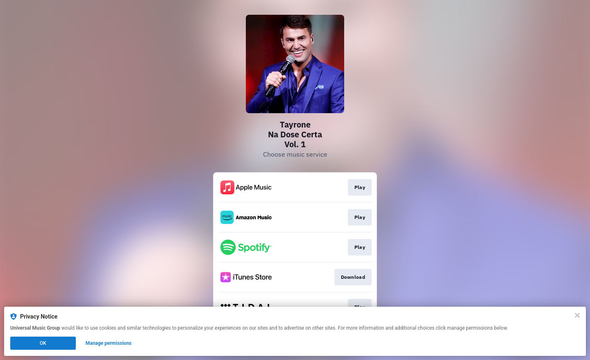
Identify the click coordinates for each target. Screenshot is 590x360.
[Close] (577, 315)
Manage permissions (109, 343)
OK (43, 343)
